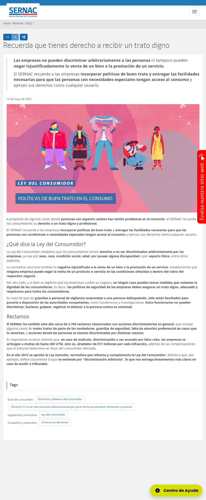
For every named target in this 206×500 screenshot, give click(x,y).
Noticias (18, 23)
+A (8, 37)
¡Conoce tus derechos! (55, 422)
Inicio (6, 23)
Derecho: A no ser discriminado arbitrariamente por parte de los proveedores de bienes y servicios (71, 407)
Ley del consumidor (53, 414)
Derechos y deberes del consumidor (60, 399)
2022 (29, 23)
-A (16, 37)
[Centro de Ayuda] (176, 490)
